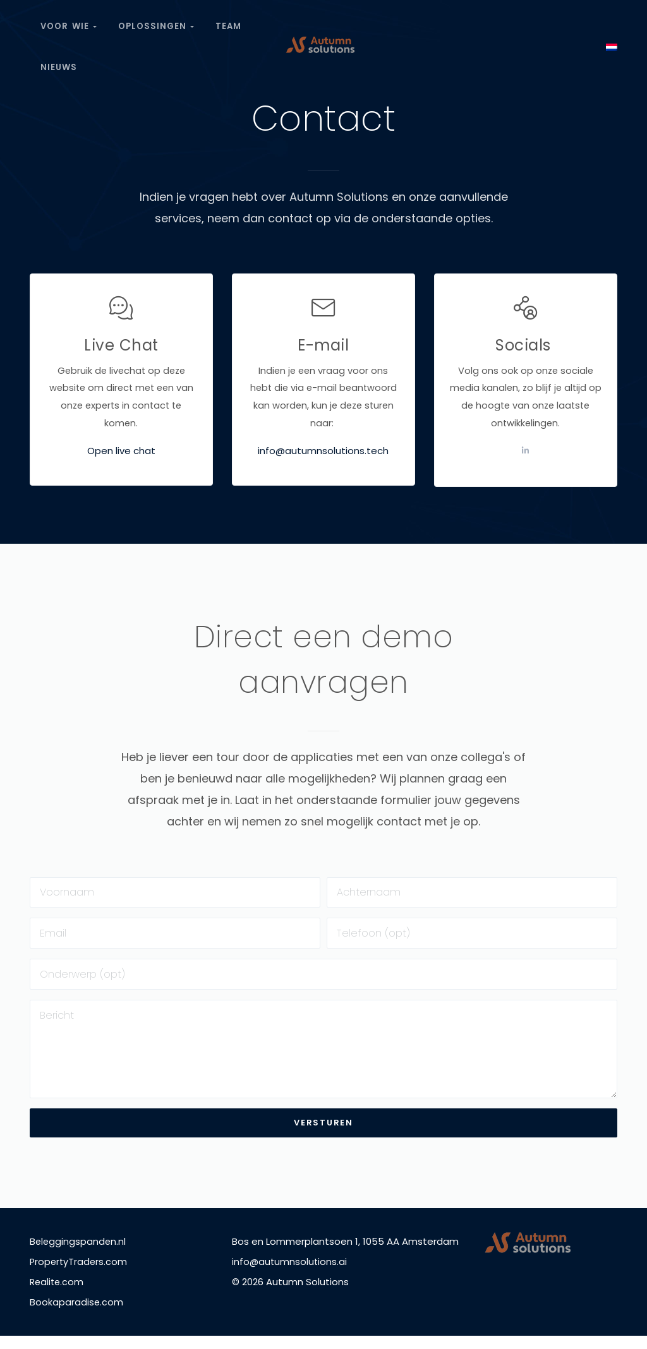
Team (231, 24)
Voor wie (69, 24)
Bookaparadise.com (77, 1315)
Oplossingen (157, 24)
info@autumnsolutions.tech (323, 453)
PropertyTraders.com (80, 1274)
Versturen (323, 1136)
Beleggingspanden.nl (79, 1254)
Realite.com (58, 1295)
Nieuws (59, 59)
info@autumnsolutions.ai (290, 1274)
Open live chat (121, 453)
